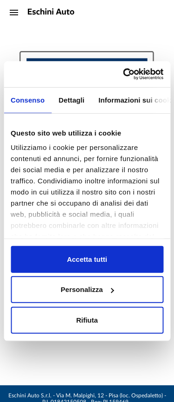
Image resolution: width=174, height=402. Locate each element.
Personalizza (87, 289)
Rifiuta (87, 320)
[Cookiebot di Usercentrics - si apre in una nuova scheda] (123, 74)
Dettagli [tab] (71, 100)
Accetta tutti (87, 259)
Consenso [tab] (28, 100)
